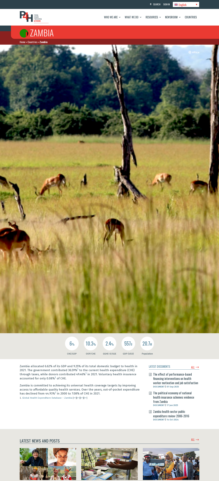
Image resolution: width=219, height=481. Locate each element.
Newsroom (171, 17)
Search (155, 4)
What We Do (131, 17)
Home (22, 42)
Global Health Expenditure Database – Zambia (47, 397)
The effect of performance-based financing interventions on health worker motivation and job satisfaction (175, 378)
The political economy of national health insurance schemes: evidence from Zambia (173, 397)
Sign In (166, 4)
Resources (152, 17)
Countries (191, 17)
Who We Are (111, 17)
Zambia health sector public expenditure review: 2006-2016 (171, 413)
